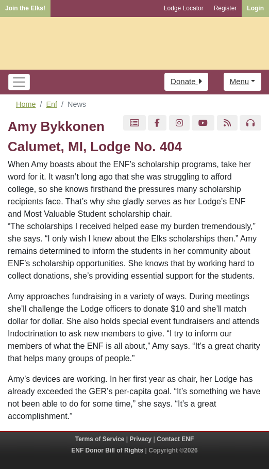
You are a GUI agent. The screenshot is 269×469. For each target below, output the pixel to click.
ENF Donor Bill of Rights (107, 450)
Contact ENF (175, 439)
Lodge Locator (184, 8)
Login (255, 8)
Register (225, 8)
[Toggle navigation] (19, 82)
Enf (51, 104)
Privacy (141, 439)
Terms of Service (100, 439)
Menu (239, 81)
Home (26, 104)
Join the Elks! (25, 8)
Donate (186, 81)
